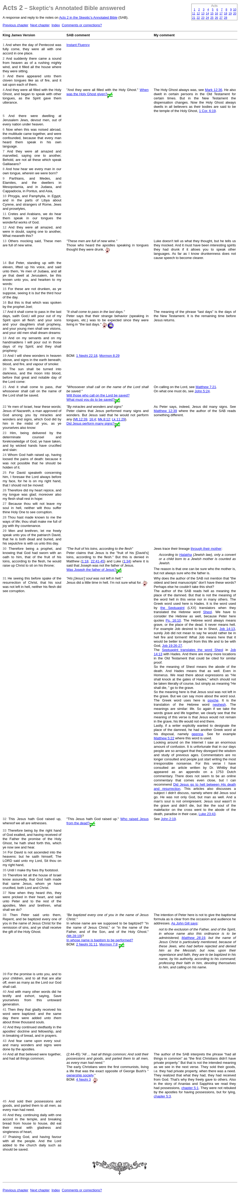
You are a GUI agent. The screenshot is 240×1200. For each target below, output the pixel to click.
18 (225, 13)
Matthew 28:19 (193, 938)
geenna (197, 734)
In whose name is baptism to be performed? (100, 940)
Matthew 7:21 (206, 387)
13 (202, 13)
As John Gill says (184, 923)
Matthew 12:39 (165, 411)
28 (225, 17)
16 (216, 13)
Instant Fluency (78, 45)
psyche (213, 700)
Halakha (185, 555)
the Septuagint (172, 608)
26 (216, 17)
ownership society (80, 1075)
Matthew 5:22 (164, 738)
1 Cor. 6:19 (207, 111)
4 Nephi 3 (83, 1079)
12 (198, 13)
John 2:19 (168, 819)
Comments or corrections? (82, 25)
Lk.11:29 (118, 419)
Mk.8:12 (104, 419)
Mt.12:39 (80, 419)
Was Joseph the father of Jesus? (91, 570)
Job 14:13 (227, 629)
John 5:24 (202, 391)
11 (193, 13)
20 (234, 13)
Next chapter (40, 25)
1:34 (126, 561)
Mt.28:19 (74, 936)
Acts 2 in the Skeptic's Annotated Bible (88, 17)
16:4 (92, 419)
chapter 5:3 (162, 1096)
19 (230, 13)
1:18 (85, 561)
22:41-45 (97, 561)
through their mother (206, 549)
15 (211, 13)
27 (221, 17)
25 (211, 17)
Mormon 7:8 (108, 944)
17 (221, 13)
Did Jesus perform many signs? (90, 423)
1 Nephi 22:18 (86, 356)
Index (56, 25)
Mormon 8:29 (109, 356)
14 (207, 13)
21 (193, 17)
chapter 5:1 (190, 1088)
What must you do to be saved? (91, 399)
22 (198, 17)
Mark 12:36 (213, 90)
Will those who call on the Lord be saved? (98, 395)
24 (207, 17)
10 (234, 9)
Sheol (207, 612)
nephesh (219, 704)
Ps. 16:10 (173, 620)
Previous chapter (15, 25)
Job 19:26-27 (172, 646)
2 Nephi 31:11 (86, 944)
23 (202, 17)
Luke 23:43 (207, 814)
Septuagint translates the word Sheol (192, 650)
